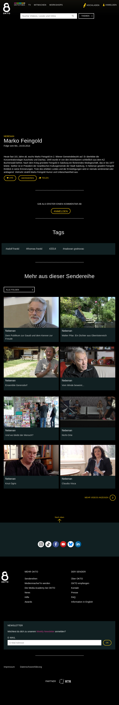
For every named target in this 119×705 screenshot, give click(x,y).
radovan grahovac (74, 248)
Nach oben (59, 519)
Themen (87, 16)
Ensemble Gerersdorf (16, 385)
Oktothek (20, 5)
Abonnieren (27, 178)
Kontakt (75, 587)
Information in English (82, 601)
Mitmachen (41, 5)
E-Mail (11, 637)
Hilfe (27, 596)
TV (30, 5)
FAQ (73, 596)
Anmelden (61, 211)
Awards (28, 601)
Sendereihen (31, 578)
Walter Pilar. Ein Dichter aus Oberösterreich (83, 335)
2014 (53, 248)
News (27, 592)
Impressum (9, 666)
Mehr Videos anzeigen (99, 497)
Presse (74, 592)
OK (107, 642)
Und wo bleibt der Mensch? (19, 434)
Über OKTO (77, 578)
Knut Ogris (10, 483)
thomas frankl (34, 248)
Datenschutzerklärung (31, 666)
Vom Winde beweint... (73, 385)
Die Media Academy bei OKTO (40, 587)
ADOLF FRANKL (13, 248)
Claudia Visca (69, 483)
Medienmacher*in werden (37, 583)
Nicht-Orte (67, 434)
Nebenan (9, 136)
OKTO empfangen (80, 583)
